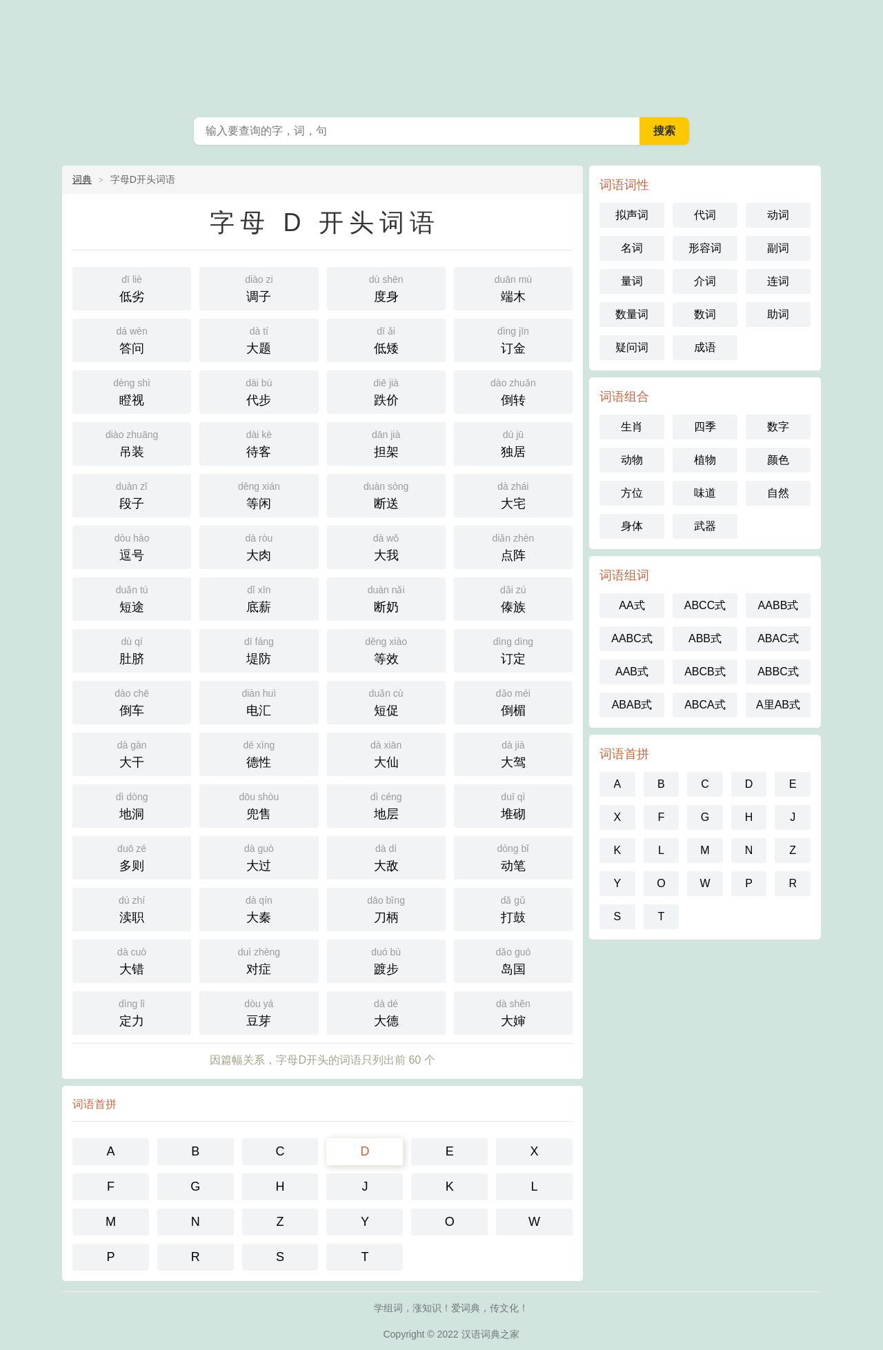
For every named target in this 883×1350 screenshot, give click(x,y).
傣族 (513, 598)
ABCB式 (705, 671)
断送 (386, 494)
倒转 (513, 391)
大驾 (513, 753)
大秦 (258, 908)
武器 (705, 526)
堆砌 (513, 804)
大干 (131, 753)
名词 (632, 248)
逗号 (131, 546)
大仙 (386, 753)
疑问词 (631, 347)
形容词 (705, 248)
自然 (778, 493)
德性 (258, 753)
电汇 (258, 701)
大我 (386, 546)
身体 (632, 526)
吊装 (131, 442)
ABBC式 (778, 671)
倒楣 (513, 701)
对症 (258, 960)
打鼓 (513, 908)
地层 (386, 804)
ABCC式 (705, 605)
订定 (513, 649)
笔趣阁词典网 (441, 55)
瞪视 (131, 391)
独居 (513, 442)
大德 (386, 1011)
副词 (778, 248)
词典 (82, 179)
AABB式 (778, 605)
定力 (131, 1011)
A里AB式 (778, 705)
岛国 (513, 960)
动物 (632, 460)
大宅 (513, 494)
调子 (258, 287)
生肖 (632, 427)
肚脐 (131, 649)
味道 (705, 493)
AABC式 (632, 638)
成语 (705, 347)
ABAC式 (778, 638)
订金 (513, 339)
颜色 (778, 460)
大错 (131, 960)
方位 (632, 493)
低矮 (386, 339)
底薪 (258, 598)
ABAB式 (632, 705)
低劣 (131, 287)
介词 (705, 281)
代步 (258, 391)
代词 (705, 215)
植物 (705, 460)
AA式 (631, 605)
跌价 (386, 391)
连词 (778, 281)
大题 (258, 339)
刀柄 (386, 908)
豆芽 (258, 1011)
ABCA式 (705, 705)
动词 (778, 215)
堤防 (258, 649)
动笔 (513, 856)
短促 (386, 701)
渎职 (131, 908)
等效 (386, 649)
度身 (386, 287)
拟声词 (631, 215)
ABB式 (705, 638)
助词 (778, 314)
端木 (513, 287)
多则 (131, 856)
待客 (258, 442)
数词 (705, 314)
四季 (705, 427)
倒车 (131, 701)
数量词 (631, 314)
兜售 (258, 804)
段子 (131, 494)
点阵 (513, 546)
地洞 (131, 804)
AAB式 (631, 671)
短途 (131, 598)
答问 (131, 339)
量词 (632, 281)
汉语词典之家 (490, 1334)
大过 (258, 856)
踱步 (386, 960)
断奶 (386, 598)
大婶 (513, 1011)
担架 (386, 442)
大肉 (258, 546)
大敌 (386, 856)
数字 (778, 427)
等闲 (258, 494)
